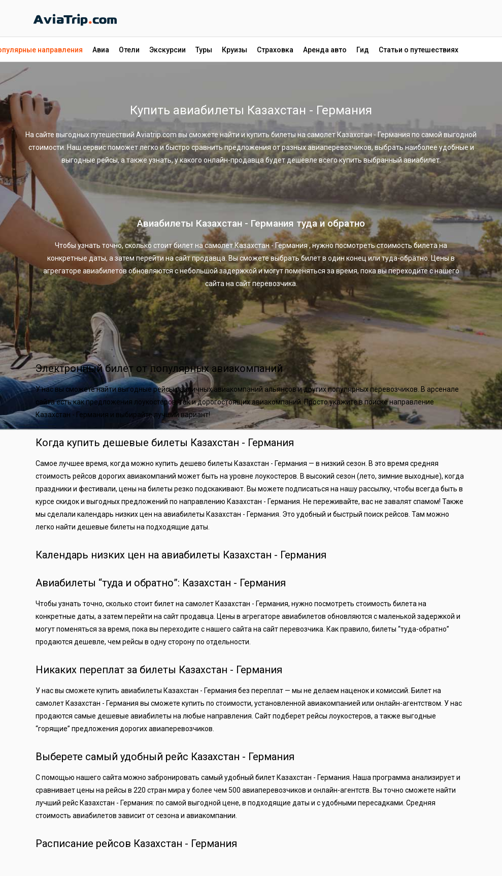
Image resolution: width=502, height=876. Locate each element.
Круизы (234, 50)
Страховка (275, 50)
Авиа (100, 50)
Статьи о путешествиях (418, 50)
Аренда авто (325, 50)
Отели (129, 50)
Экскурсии (167, 50)
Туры (203, 50)
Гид (362, 50)
